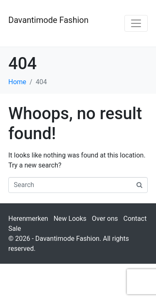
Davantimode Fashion (48, 20)
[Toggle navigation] (136, 23)
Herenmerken (28, 218)
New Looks (70, 218)
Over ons (105, 218)
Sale (14, 228)
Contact (134, 218)
